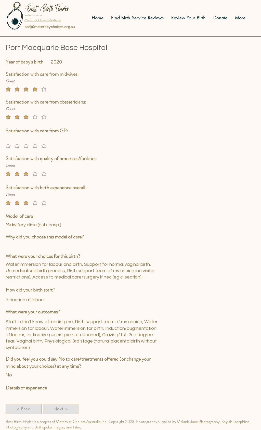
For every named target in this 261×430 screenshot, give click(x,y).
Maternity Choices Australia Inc (81, 421)
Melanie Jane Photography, (199, 421)
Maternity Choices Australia (42, 19)
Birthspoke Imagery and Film (57, 427)
